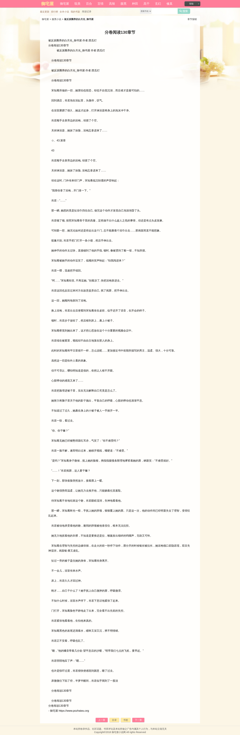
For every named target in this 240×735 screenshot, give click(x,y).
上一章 (101, 720)
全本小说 (64, 11)
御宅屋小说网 (119, 732)
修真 (169, 3)
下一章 (138, 720)
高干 (147, 3)
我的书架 (75, 11)
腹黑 (123, 3)
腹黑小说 (56, 19)
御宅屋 (64, 3)
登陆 (191, 4)
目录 (114, 720)
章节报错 (192, 19)
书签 (125, 720)
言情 (101, 3)
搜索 (184, 11)
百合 (89, 3)
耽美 (77, 3)
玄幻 (158, 3)
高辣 (112, 3)
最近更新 (44, 11)
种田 (135, 3)
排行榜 (54, 11)
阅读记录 (86, 11)
